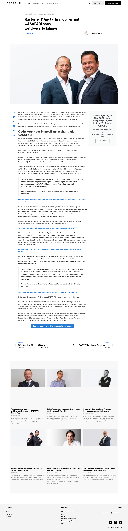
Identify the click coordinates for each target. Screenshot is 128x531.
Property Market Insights (46, 14)
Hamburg (9, 514)
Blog (43, 3)
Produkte (27, 3)
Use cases (36, 3)
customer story (30, 33)
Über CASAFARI (53, 3)
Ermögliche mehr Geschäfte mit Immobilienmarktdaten (52, 326)
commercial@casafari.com (111, 513)
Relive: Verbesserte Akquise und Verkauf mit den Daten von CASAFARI (63, 410)
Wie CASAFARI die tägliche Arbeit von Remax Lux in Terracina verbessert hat (99, 469)
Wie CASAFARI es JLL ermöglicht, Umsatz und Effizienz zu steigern (64, 469)
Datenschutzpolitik (67, 521)
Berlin (8, 512)
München (9, 516)
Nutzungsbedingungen (68, 518)
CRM (62, 523)
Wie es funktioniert (67, 512)
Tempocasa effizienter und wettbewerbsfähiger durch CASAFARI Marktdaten (25, 411)
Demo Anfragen (102, 141)
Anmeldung (97, 3)
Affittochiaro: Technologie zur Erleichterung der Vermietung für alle (26, 469)
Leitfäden (9, 508)
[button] (14, 117)
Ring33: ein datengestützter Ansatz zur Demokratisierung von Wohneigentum (97, 410)
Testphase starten (113, 3)
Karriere (64, 516)
